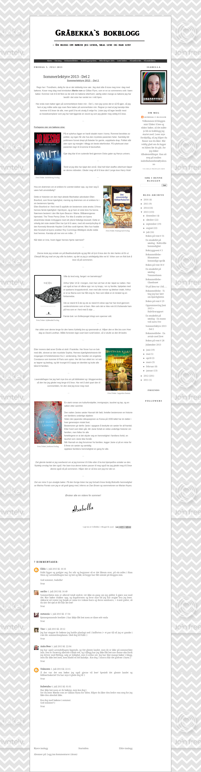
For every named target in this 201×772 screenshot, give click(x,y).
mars (149, 362)
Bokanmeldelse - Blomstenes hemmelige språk (155, 257)
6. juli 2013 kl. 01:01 (61, 686)
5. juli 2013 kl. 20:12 (55, 629)
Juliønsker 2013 (153, 344)
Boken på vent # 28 (155, 340)
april (149, 358)
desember (151, 215)
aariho (43, 591)
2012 (146, 376)
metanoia (45, 614)
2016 (146, 199)
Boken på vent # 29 (155, 301)
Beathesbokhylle (73, 253)
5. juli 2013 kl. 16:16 (56, 569)
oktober (150, 220)
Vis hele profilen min (154, 169)
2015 (146, 204)
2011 (146, 380)
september (151, 224)
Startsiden (83, 748)
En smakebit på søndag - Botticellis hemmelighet (156, 243)
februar (150, 366)
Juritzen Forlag (52, 446)
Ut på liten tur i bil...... (156, 286)
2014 (146, 208)
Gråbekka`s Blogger (155, 117)
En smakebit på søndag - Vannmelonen (153, 272)
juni (148, 350)
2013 (146, 212)
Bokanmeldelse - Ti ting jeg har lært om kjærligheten (155, 294)
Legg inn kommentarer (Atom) (62, 754)
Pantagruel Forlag (122, 231)
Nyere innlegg (41, 748)
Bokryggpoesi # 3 (154, 250)
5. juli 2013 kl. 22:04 (61, 646)
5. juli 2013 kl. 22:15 (61, 669)
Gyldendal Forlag (52, 320)
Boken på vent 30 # (155, 265)
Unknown (45, 669)
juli (148, 232)
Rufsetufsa (45, 686)
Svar (42, 583)
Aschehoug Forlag (52, 178)
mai (148, 354)
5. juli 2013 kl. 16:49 (57, 591)
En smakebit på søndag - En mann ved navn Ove (156, 318)
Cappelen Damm (123, 393)
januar (149, 370)
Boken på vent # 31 (155, 236)
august (149, 228)
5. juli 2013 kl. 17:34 (60, 614)
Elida (43, 569)
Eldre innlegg (125, 748)
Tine (42, 629)
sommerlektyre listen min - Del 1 (78, 104)
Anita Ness (45, 646)
